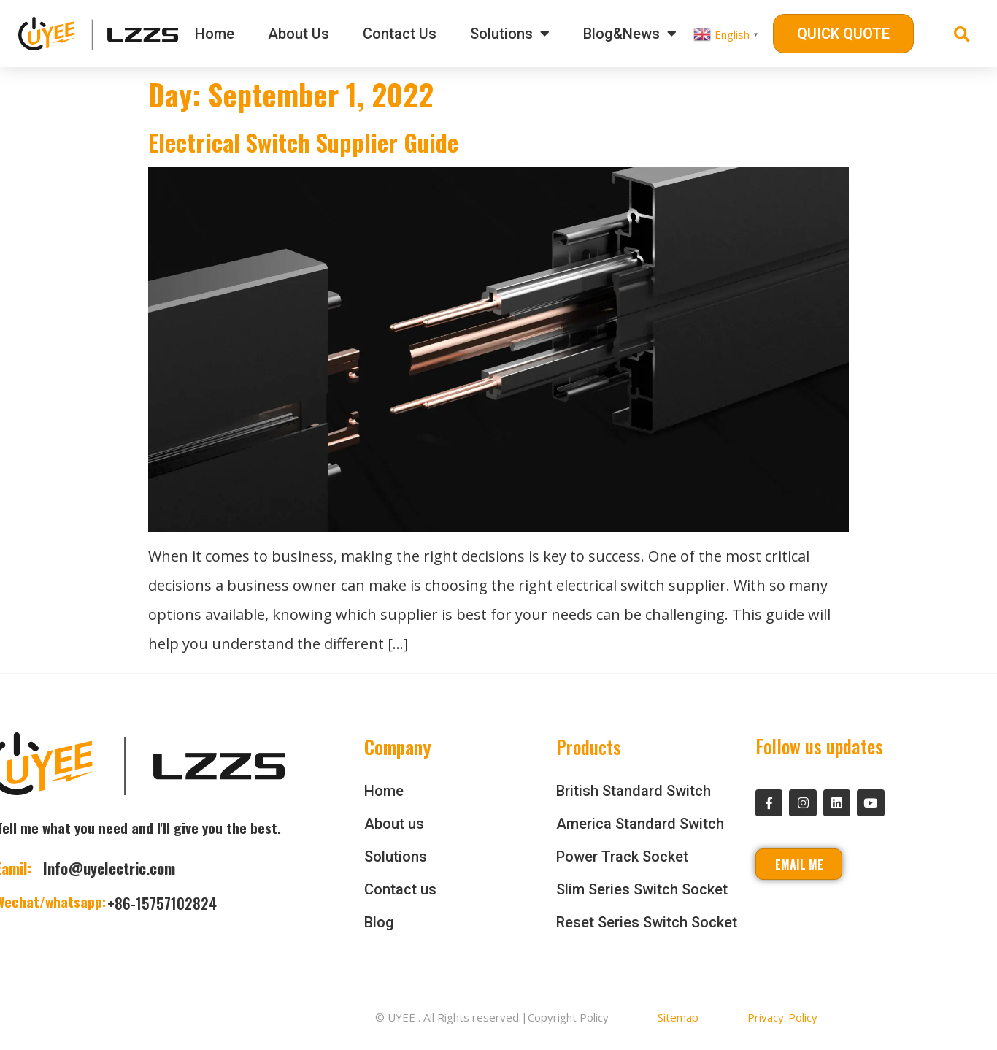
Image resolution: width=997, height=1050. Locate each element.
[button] (843, 33)
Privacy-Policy (782, 1017)
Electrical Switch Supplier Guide (303, 142)
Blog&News (630, 33)
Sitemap (678, 1017)
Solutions (510, 33)
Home (214, 33)
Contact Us (399, 33)
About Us (298, 33)
